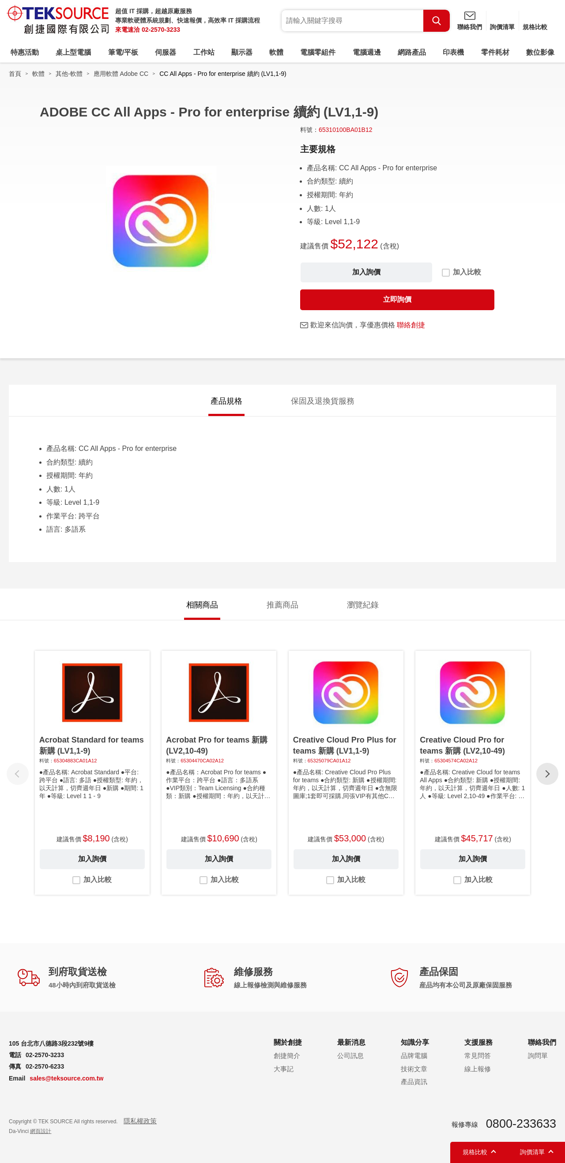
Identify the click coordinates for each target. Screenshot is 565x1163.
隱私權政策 (140, 1121)
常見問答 (477, 1055)
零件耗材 (495, 52)
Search (436, 21)
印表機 (453, 52)
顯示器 (241, 52)
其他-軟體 (69, 73)
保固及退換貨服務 (322, 401)
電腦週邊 (367, 52)
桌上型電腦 (73, 52)
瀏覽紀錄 (363, 604)
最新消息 (351, 1042)
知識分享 (415, 1042)
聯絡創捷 (411, 325)
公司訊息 (350, 1055)
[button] (547, 774)
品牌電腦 (414, 1055)
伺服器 (165, 52)
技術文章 (414, 1069)
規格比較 (535, 26)
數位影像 (540, 52)
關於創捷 (288, 1042)
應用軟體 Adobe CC (121, 73)
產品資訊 (414, 1081)
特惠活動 (25, 52)
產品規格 (226, 401)
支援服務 (478, 1042)
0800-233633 (521, 1123)
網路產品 (412, 52)
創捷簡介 (287, 1055)
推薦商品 (282, 604)
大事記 (284, 1069)
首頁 (15, 73)
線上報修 (477, 1069)
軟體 (276, 52)
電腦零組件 (317, 52)
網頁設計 (40, 1131)
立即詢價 (397, 299)
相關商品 (202, 604)
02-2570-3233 (161, 29)
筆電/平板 (123, 52)
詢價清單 (502, 26)
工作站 (204, 52)
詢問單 (538, 1055)
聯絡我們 (469, 26)
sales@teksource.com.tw (66, 1078)
